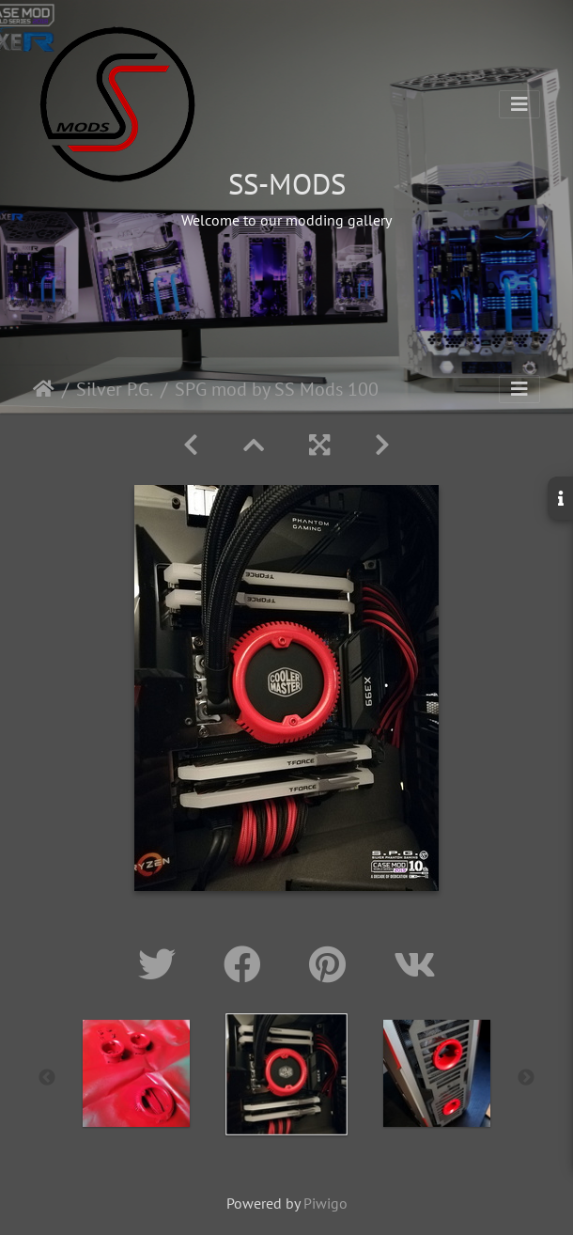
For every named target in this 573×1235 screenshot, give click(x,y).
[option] (136, 1073)
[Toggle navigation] (519, 104)
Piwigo (325, 1203)
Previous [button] (47, 1078)
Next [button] (526, 1078)
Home (43, 389)
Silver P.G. (114, 389)
